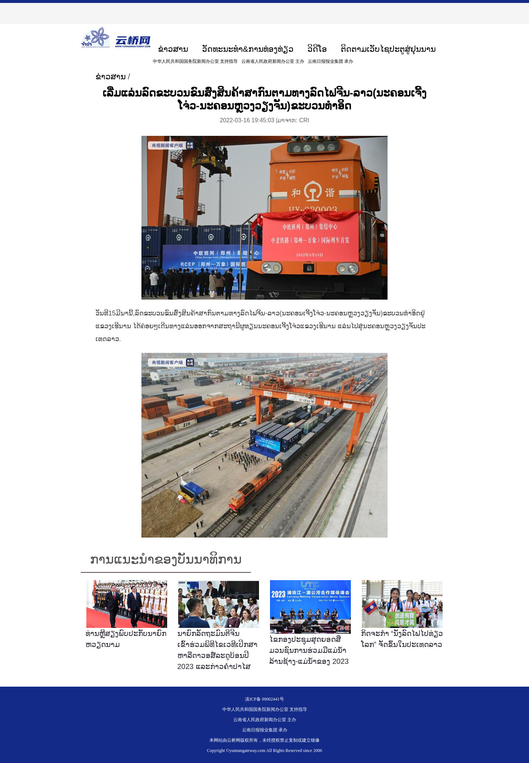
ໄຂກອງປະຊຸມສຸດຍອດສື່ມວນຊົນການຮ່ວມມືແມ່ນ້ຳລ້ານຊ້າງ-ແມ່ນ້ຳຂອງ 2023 (309, 650)
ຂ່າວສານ (173, 49)
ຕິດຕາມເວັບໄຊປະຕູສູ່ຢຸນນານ (388, 49)
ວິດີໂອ (317, 49)
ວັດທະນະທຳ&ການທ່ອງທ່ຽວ (248, 49)
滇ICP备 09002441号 (264, 699)
